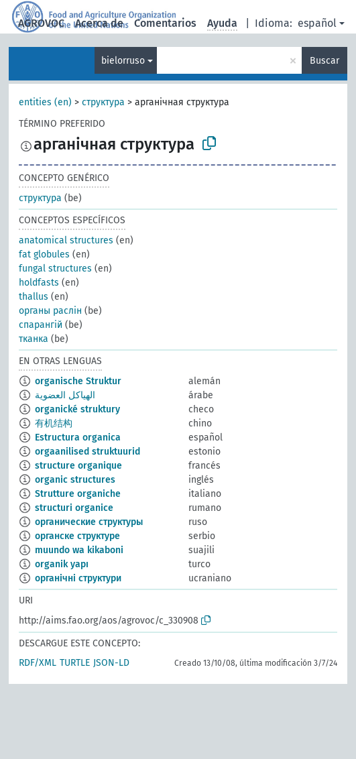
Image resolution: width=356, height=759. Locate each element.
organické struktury (77, 409)
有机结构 (53, 423)
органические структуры (89, 522)
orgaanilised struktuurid (87, 451)
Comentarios (165, 23)
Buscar (324, 60)
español (317, 23)
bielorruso (123, 60)
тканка (33, 339)
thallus (33, 296)
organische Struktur (78, 381)
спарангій (40, 325)
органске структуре (77, 536)
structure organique (78, 465)
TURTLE (75, 662)
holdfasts (39, 282)
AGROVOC (41, 23)
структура (103, 102)
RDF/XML (37, 662)
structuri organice (74, 508)
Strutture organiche (78, 494)
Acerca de (99, 23)
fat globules (44, 254)
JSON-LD (111, 662)
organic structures (75, 479)
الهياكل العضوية (65, 395)
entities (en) (45, 102)
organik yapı (61, 564)
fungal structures (55, 268)
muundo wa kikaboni (79, 550)
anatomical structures (66, 240)
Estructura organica (78, 437)
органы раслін (50, 310)
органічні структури (78, 578)
